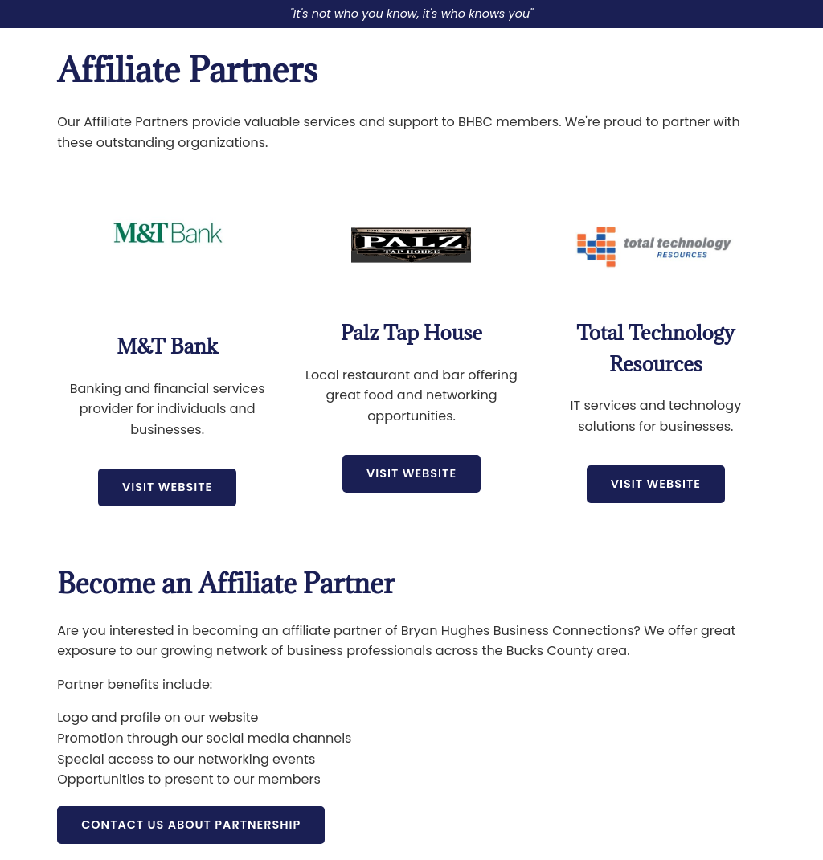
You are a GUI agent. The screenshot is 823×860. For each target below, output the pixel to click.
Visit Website (167, 487)
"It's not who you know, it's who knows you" (412, 14)
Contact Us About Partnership (191, 825)
